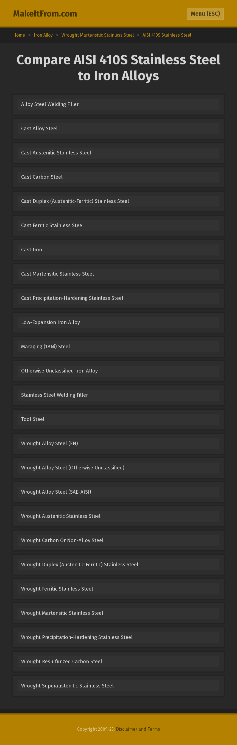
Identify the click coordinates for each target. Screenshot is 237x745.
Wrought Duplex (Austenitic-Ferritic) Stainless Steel (79, 565)
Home (19, 35)
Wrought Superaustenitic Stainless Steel (67, 686)
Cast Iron (31, 250)
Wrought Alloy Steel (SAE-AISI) (56, 492)
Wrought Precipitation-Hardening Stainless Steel (77, 637)
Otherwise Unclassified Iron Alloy (59, 371)
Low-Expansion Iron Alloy (50, 322)
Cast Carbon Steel (42, 177)
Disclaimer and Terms (138, 729)
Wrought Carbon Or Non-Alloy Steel (62, 540)
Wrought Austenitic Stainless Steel (61, 516)
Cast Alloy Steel (39, 129)
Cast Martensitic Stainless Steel (57, 274)
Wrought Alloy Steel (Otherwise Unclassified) (72, 468)
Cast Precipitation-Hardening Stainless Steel (72, 298)
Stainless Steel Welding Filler (54, 395)
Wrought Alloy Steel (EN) (49, 444)
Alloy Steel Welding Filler (50, 104)
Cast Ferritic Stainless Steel (52, 225)
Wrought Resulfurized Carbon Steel (61, 662)
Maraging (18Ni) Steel (45, 347)
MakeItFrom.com (45, 14)
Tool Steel (32, 419)
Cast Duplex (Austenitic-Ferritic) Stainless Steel (75, 201)
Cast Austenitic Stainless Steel (56, 153)
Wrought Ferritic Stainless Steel (57, 589)
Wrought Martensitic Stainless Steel (62, 613)
